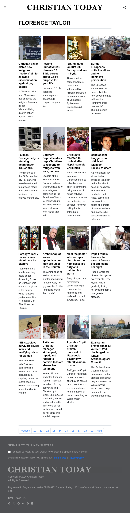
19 (92, 430)
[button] (5, 7)
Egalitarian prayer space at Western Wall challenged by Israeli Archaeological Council (101, 352)
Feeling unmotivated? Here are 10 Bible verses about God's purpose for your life (51, 73)
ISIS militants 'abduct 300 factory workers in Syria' (77, 68)
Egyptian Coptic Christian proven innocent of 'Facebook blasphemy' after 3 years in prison (77, 354)
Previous (25, 430)
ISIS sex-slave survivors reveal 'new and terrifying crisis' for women (29, 349)
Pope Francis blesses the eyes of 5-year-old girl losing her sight (100, 260)
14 (60, 430)
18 (85, 430)
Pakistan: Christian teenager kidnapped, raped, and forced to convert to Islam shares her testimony (53, 355)
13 (53, 430)
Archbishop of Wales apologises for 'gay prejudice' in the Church (52, 260)
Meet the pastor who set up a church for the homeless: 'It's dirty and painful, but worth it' (77, 263)
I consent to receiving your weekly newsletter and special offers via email (50, 451)
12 (47, 430)
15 (66, 430)
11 (41, 430)
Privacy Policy (76, 458)
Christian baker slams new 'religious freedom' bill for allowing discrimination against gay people (29, 75)
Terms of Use (59, 458)
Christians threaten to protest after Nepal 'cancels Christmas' (76, 161)
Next (99, 430)
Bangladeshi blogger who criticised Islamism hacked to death (101, 161)
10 (34, 430)
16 (73, 430)
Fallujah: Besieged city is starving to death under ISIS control (29, 161)
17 (79, 430)
